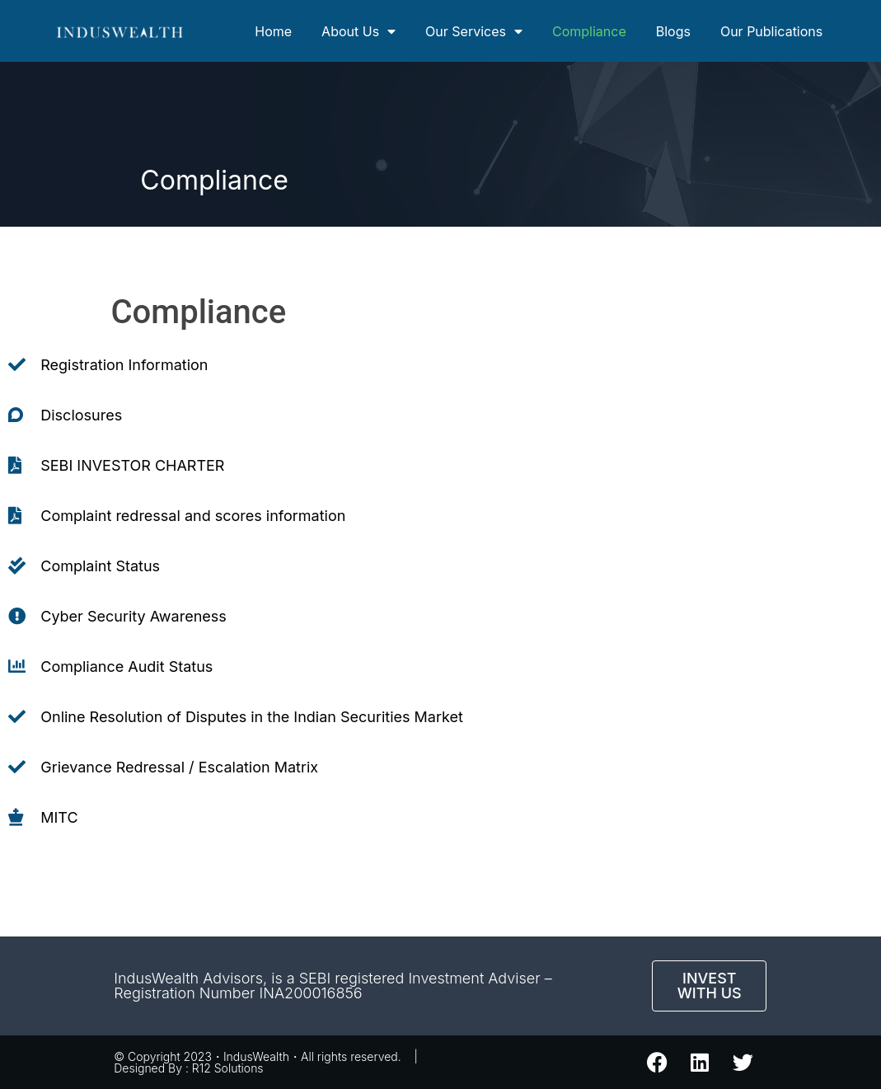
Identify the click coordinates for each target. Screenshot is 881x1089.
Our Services (474, 31)
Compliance (589, 31)
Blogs (673, 31)
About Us (358, 31)
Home (273, 31)
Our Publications (771, 31)
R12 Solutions (228, 1068)
